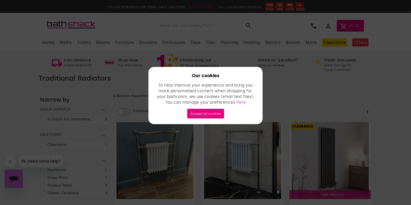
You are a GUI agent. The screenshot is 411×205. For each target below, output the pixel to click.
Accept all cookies (205, 114)
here (241, 102)
